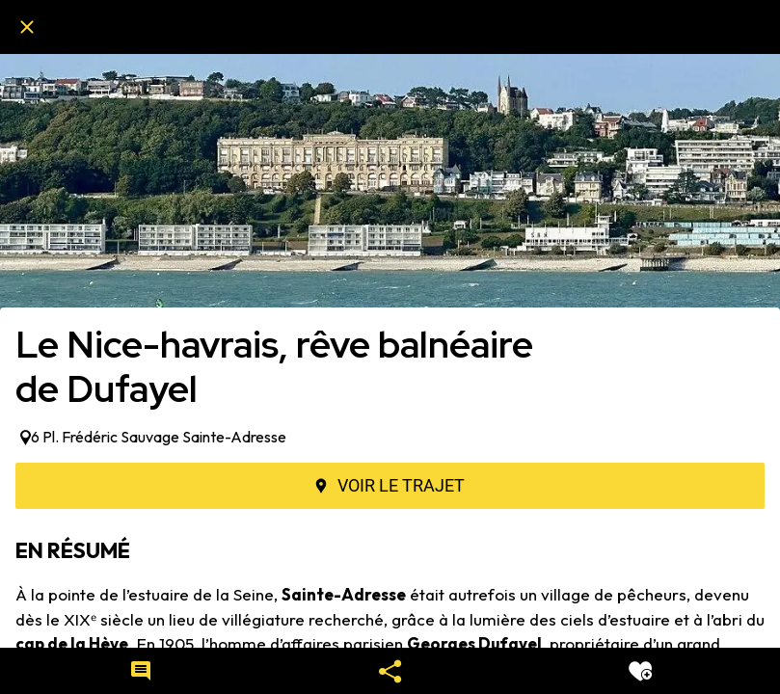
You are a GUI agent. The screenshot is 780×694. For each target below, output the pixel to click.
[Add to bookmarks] (640, 671)
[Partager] (390, 671)
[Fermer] (27, 27)
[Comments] (141, 671)
